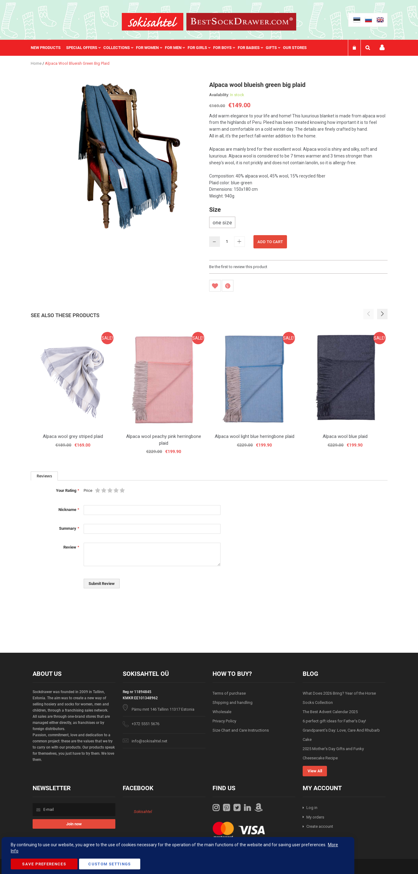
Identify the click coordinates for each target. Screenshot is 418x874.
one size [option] (222, 222)
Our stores (295, 47)
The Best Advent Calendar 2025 (330, 711)
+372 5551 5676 (145, 723)
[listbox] (298, 223)
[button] (382, 314)
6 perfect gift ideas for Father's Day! (334, 721)
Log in (311, 807)
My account (382, 47)
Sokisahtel (143, 811)
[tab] (44, 476)
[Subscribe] (74, 824)
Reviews (44, 476)
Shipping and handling (233, 702)
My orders (315, 817)
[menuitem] (48, 48)
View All (315, 771)
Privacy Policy (224, 721)
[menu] (172, 48)
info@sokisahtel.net (149, 741)
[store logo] (152, 22)
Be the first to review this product (238, 266)
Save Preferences (44, 864)
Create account (319, 826)
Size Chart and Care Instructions (241, 730)
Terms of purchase (229, 693)
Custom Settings (109, 864)
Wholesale (222, 711)
